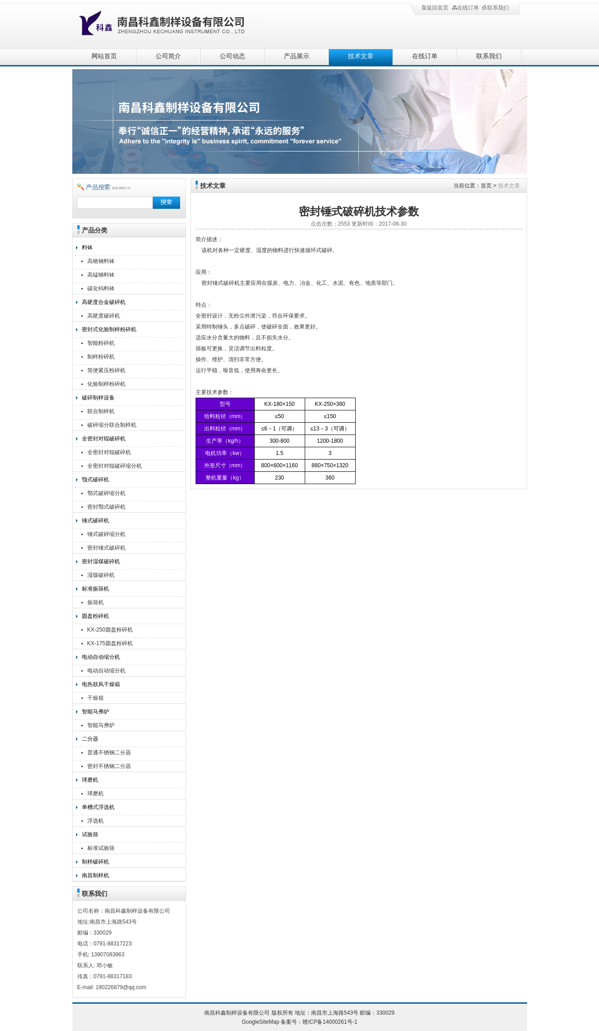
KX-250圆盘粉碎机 (110, 630)
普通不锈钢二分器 (109, 752)
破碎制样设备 (98, 397)
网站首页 (104, 56)
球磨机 (90, 780)
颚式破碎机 (95, 479)
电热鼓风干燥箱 (101, 684)
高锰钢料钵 (101, 275)
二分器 (90, 739)
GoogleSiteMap (260, 1022)
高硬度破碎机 (103, 316)
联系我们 (495, 8)
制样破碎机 (95, 862)
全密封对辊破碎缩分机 (114, 466)
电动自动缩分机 (101, 657)
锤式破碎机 (95, 520)
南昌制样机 (95, 875)
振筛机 (95, 602)
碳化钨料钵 (101, 288)
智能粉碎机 (101, 343)
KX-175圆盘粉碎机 (110, 643)
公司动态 (232, 56)
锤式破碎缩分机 (106, 534)
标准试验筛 (101, 848)
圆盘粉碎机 (95, 616)
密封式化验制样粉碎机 (109, 329)
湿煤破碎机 (101, 575)
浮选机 (95, 821)
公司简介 (168, 56)
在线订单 (465, 8)
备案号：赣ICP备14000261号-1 (319, 1022)
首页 (486, 185)
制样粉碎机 (101, 357)
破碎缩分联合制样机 (111, 425)
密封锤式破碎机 (106, 548)
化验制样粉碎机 (106, 384)
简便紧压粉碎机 (106, 370)
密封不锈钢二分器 (109, 766)
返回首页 (434, 8)
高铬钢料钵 (101, 261)
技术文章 (360, 56)
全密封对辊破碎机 (104, 438)
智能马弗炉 (95, 711)
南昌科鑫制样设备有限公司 (172, 24)
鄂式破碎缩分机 (106, 493)
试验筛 (90, 834)
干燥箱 (95, 698)
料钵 (87, 247)
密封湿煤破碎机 (101, 561)
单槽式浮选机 (98, 807)
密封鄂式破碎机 (106, 507)
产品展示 (296, 56)
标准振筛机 (95, 589)
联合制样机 (101, 411)
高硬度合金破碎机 (104, 302)
